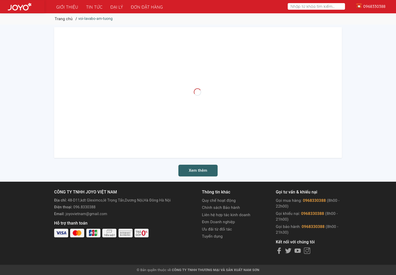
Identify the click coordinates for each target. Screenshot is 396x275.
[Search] (342, 6)
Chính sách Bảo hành (221, 207)
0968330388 (314, 200)
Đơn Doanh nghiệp (218, 222)
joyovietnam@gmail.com (86, 214)
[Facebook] (279, 251)
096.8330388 (84, 207)
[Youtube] (298, 251)
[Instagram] (307, 251)
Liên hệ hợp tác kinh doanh (226, 215)
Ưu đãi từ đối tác (217, 229)
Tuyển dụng (212, 236)
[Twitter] (288, 251)
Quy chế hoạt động (219, 200)
